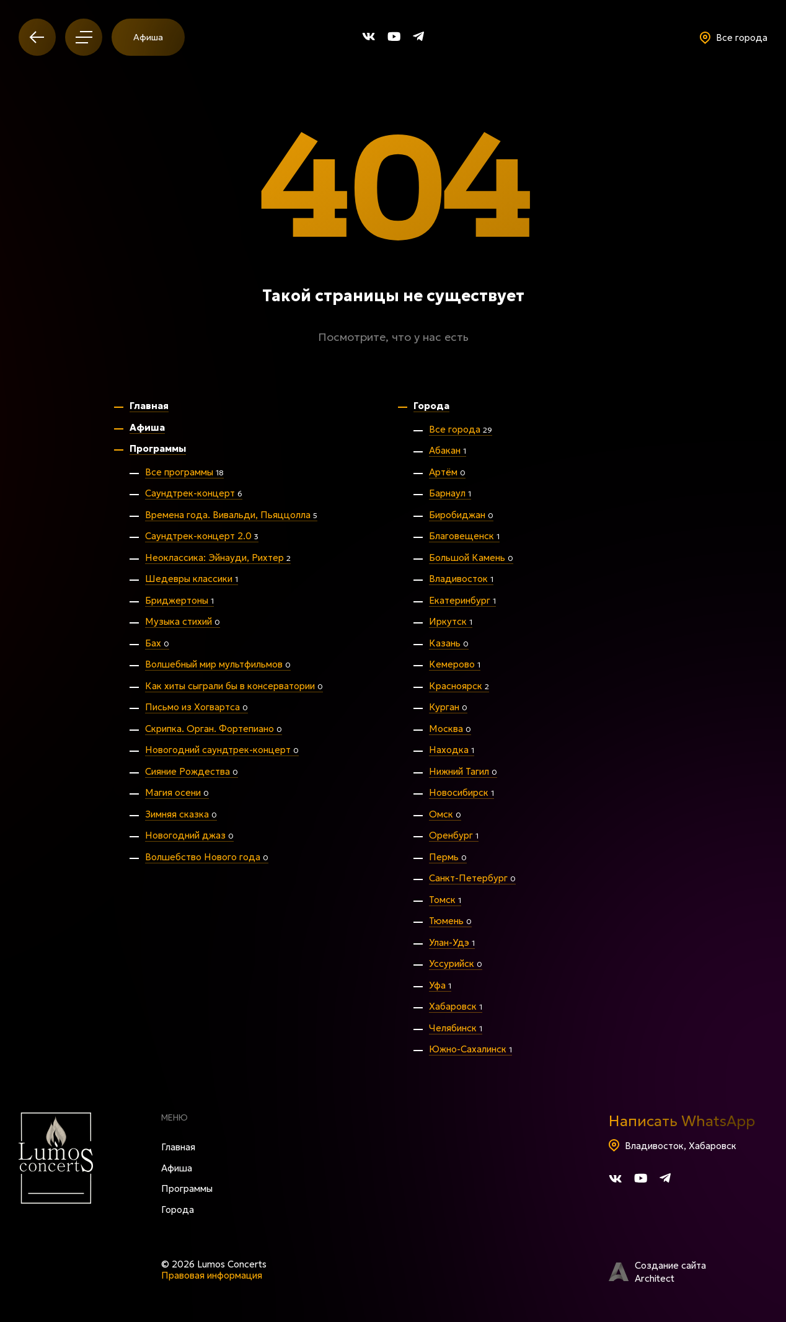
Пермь (448, 857)
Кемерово (454, 664)
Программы (158, 448)
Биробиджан (461, 515)
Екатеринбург (462, 600)
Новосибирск (461, 792)
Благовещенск (464, 536)
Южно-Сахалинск (470, 1049)
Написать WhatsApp (682, 1121)
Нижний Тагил (463, 771)
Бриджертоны (179, 600)
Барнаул (450, 493)
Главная (149, 406)
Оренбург (454, 835)
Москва (450, 728)
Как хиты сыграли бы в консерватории (234, 686)
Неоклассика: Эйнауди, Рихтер (218, 557)
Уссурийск (455, 963)
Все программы (184, 472)
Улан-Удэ (452, 942)
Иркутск (450, 621)
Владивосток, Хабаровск (672, 1146)
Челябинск (455, 1028)
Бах (157, 643)
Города (431, 406)
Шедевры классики (191, 578)
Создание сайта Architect (657, 1271)
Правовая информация (211, 1275)
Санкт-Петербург (472, 878)
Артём (447, 472)
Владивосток (461, 578)
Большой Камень (471, 557)
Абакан (447, 450)
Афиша (148, 37)
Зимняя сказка (181, 814)
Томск (445, 900)
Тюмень (450, 921)
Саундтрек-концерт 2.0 (201, 536)
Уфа (440, 985)
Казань (449, 643)
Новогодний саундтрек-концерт (222, 750)
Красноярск (459, 686)
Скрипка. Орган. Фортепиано (213, 728)
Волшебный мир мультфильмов (218, 664)
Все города (460, 429)
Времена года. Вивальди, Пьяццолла (231, 515)
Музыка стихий (182, 621)
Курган (448, 707)
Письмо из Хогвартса (196, 707)
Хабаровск (455, 1006)
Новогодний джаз (189, 835)
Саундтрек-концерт (193, 493)
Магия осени (177, 792)
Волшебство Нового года (206, 857)
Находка (451, 750)
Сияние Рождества (191, 771)
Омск (445, 814)
